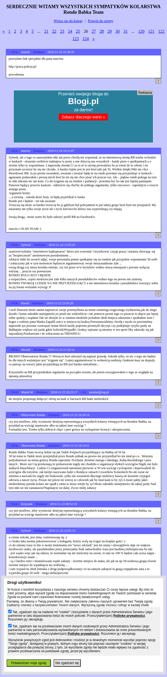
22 (54, 31)
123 (76, 38)
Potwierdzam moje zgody (28, 663)
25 (78, 31)
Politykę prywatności (129, 616)
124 (86, 38)
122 (161, 31)
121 (151, 31)
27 (94, 31)
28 (102, 31)
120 (141, 31)
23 (62, 31)
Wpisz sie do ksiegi (68, 21)
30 (118, 31)
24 (70, 31)
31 (125, 31)
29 (110, 31)
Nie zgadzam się (67, 663)
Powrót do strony (100, 21)
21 (46, 31)
